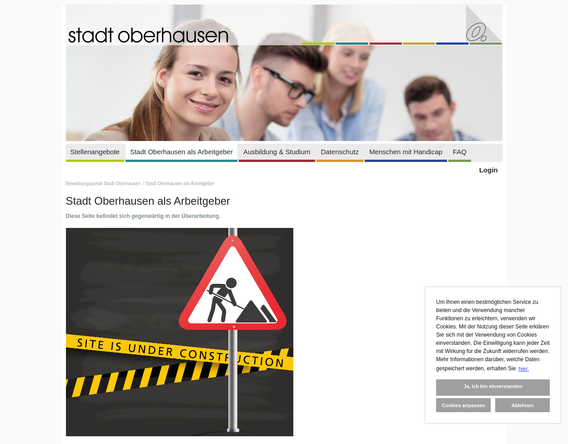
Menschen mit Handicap (405, 152)
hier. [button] (523, 369)
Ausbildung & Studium (277, 152)
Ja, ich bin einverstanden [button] (492, 386)
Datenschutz (340, 152)
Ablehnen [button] (522, 405)
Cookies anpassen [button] (463, 405)
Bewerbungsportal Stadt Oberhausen (104, 183)
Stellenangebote (95, 152)
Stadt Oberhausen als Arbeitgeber (181, 152)
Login (488, 170)
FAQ (460, 152)
